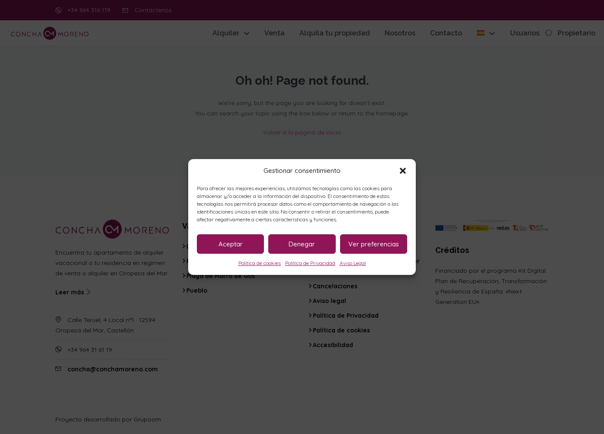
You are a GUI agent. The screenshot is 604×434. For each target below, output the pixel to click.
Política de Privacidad (310, 263)
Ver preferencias (373, 244)
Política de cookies (259, 263)
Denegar (302, 244)
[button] (402, 170)
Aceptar (230, 244)
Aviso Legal (353, 263)
